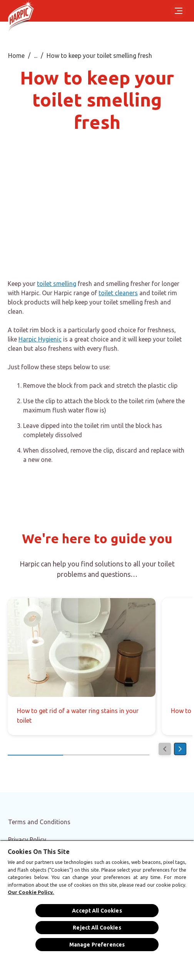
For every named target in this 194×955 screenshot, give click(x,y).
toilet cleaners (118, 292)
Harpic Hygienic (40, 339)
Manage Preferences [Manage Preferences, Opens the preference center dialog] (97, 944)
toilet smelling (56, 283)
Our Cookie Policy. (31, 892)
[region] (97, 897)
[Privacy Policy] (27, 840)
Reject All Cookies (97, 928)
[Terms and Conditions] (39, 822)
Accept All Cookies (97, 911)
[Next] (180, 749)
